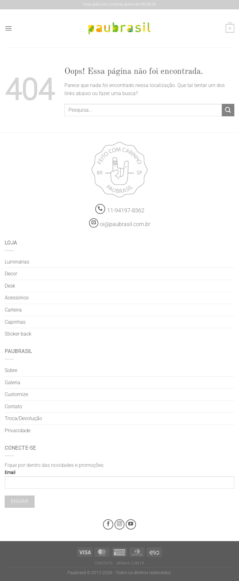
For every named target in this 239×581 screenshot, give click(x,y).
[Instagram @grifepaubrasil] (120, 524)
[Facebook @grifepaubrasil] (108, 524)
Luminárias (17, 262)
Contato (13, 406)
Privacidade (17, 430)
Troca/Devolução (23, 418)
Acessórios (17, 298)
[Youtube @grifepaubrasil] (131, 524)
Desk (10, 286)
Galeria (12, 382)
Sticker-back (18, 334)
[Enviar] (228, 110)
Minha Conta (130, 563)
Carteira (13, 310)
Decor (11, 274)
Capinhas (15, 322)
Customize (16, 394)
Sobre (11, 370)
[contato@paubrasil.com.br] (93, 223)
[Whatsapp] (100, 209)
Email (119, 482)
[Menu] (8, 28)
